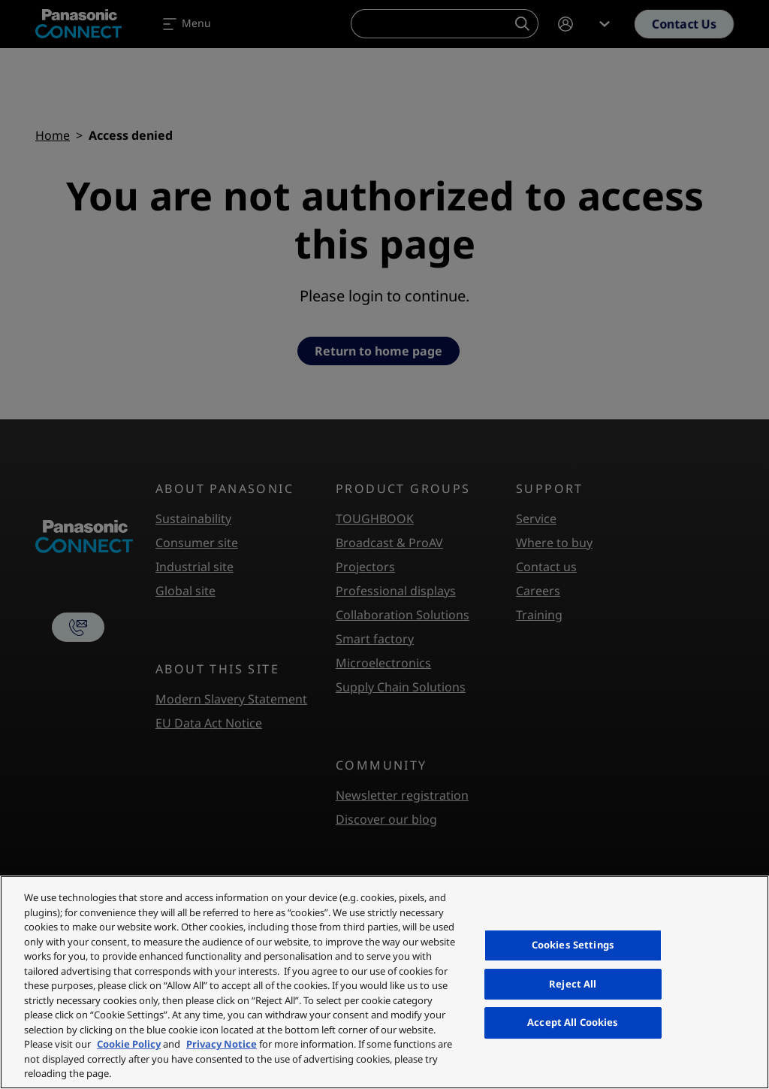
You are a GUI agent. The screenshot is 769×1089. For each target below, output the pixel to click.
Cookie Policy (129, 1044)
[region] (384, 982)
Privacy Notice (221, 1044)
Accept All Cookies (572, 1022)
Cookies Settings (573, 944)
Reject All (572, 984)
